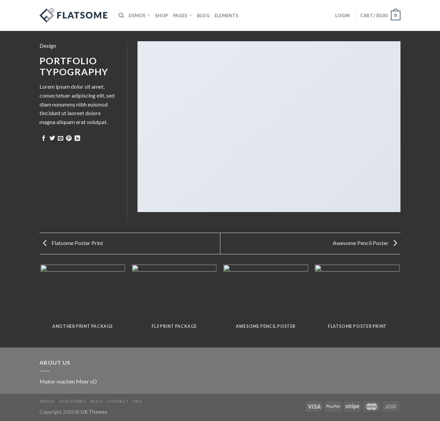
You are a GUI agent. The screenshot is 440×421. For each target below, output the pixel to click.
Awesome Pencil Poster (365, 243)
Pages (182, 15)
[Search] (121, 15)
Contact (118, 401)
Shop (161, 15)
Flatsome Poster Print (73, 243)
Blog (203, 15)
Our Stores (72, 401)
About (47, 401)
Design (48, 45)
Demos (139, 15)
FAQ (137, 401)
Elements (226, 15)
